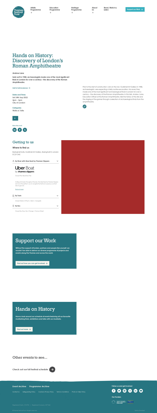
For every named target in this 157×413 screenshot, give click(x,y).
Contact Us (16, 392)
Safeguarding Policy (29, 392)
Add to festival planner (20, 88)
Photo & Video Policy (78, 392)
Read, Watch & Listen (110, 9)
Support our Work (133, 9)
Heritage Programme (76, 9)
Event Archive (19, 386)
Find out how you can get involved (31, 263)
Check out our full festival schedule (30, 369)
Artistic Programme (35, 9)
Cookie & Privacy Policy (46, 392)
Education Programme (55, 9)
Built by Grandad (140, 410)
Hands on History (35, 309)
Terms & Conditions (63, 392)
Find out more (19, 189)
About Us (94, 9)
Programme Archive (39, 386)
